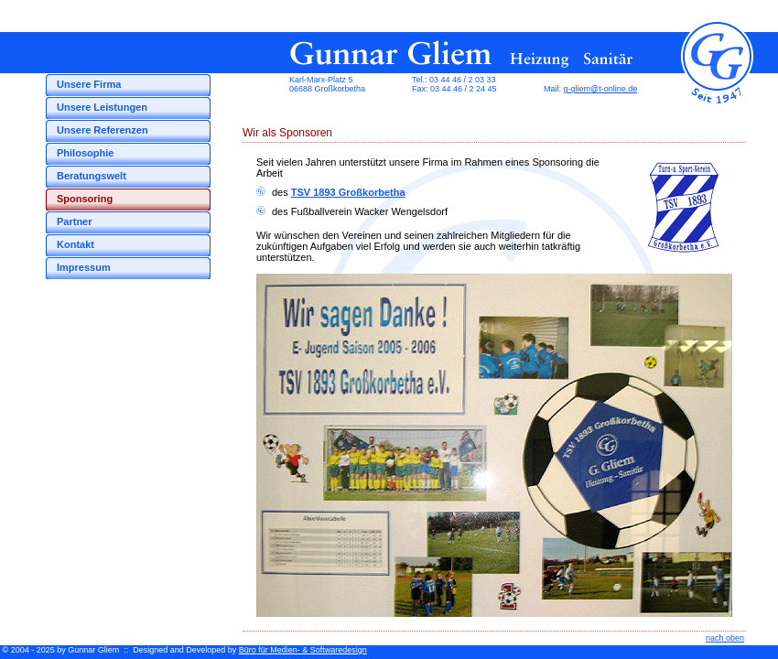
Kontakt (75, 244)
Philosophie (85, 152)
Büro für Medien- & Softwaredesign (303, 649)
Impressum (84, 267)
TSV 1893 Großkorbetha (348, 192)
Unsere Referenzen (102, 129)
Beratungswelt (91, 175)
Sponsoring (85, 198)
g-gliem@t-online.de (601, 88)
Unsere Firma (89, 84)
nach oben (725, 638)
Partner (74, 221)
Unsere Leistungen (102, 107)
